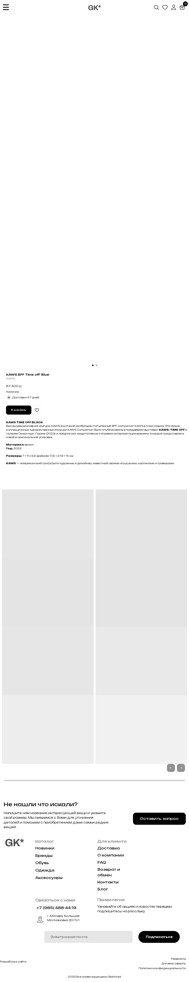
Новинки (44, 848)
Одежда (44, 870)
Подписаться (159, 937)
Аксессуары (49, 877)
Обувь (42, 862)
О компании (110, 855)
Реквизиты (178, 958)
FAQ (101, 862)
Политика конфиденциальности (162, 968)
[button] (181, 768)
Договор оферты (173, 963)
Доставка (108, 848)
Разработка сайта (13, 961)
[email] (88, 937)
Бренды (44, 855)
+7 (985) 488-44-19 (56, 907)
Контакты (108, 882)
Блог (102, 889)
